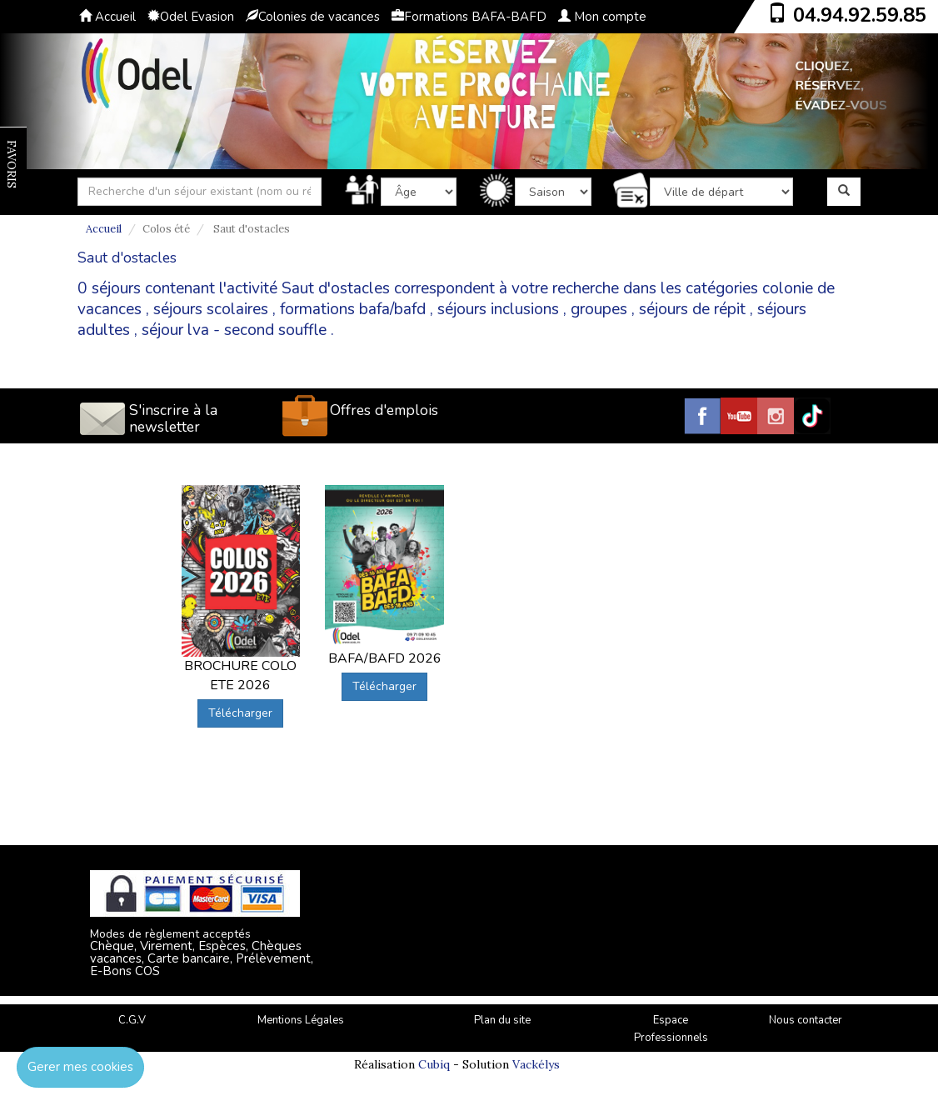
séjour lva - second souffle (234, 330)
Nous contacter (805, 1020)
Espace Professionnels (671, 1029)
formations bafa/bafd (353, 309)
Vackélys (536, 1064)
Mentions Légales (300, 1020)
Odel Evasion (190, 16)
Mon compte (602, 16)
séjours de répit (692, 309)
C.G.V (132, 1020)
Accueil (107, 16)
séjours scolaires (210, 309)
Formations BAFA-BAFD (469, 16)
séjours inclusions (498, 309)
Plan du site (502, 1020)
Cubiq (434, 1064)
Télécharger (240, 713)
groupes (599, 309)
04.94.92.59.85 (859, 15)
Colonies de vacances (313, 16)
